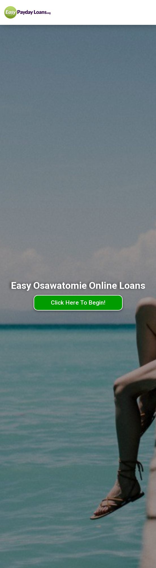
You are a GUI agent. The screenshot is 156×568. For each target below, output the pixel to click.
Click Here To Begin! (78, 302)
